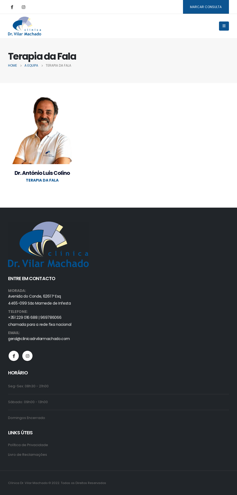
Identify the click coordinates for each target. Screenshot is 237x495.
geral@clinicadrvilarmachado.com (39, 338)
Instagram (27, 356)
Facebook (14, 356)
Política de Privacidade (28, 445)
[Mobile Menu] (224, 26)
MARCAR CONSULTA (206, 7)
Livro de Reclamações (27, 454)
